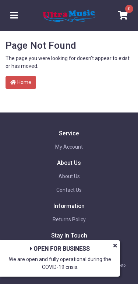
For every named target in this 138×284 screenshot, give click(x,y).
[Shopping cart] (122, 15)
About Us (69, 176)
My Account (69, 147)
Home (20, 82)
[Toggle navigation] (14, 15)
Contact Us (69, 190)
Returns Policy (69, 219)
